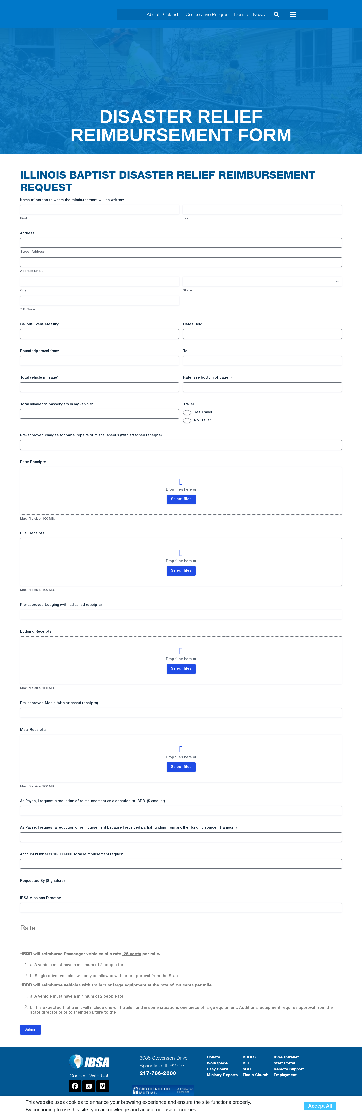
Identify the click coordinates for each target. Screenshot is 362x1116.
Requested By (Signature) (42, 881)
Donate (249, 14)
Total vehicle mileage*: (39, 377)
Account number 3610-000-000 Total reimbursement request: (72, 854)
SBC (247, 1069)
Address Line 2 (31, 271)
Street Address (32, 251)
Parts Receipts (33, 462)
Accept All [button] (320, 1106)
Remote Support (289, 1069)
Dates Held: (193, 324)
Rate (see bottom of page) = (208, 377)
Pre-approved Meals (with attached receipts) (59, 703)
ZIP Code (27, 309)
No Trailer (202, 420)
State (187, 290)
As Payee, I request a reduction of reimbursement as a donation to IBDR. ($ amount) (92, 801)
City (23, 290)
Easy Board (217, 1069)
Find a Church (255, 1075)
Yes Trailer (203, 412)
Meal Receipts (33, 730)
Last (186, 218)
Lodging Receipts (35, 631)
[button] (289, 14)
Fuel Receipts (32, 533)
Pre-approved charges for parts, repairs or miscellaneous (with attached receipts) (91, 435)
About (141, 14)
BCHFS (249, 1057)
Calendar (165, 14)
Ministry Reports (222, 1075)
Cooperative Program (208, 14)
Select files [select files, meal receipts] (181, 767)
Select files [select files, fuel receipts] (181, 570)
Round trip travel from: (39, 351)
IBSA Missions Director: (40, 898)
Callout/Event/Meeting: (40, 324)
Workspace (217, 1063)
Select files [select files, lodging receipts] (181, 669)
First (23, 218)
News (270, 14)
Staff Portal (284, 1063)
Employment (285, 1075)
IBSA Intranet (286, 1057)
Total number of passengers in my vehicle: (56, 404)
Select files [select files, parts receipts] (181, 499)
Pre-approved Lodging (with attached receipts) (61, 605)
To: (185, 351)
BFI (246, 1063)
